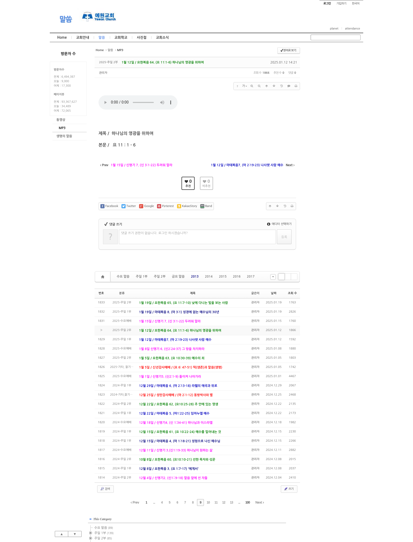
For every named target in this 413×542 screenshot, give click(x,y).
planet (334, 28)
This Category (323, 52)
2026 (322, 150)
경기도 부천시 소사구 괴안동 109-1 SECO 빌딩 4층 (215, 526)
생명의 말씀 (64, 136)
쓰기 (288, 489)
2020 (322, 119)
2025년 (325, 145)
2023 (323, 134)
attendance (352, 28)
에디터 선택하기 (279, 224)
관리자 (103, 72)
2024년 (325, 140)
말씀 (65, 19)
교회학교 (121, 37)
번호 (101, 293)
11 (215, 502)
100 (247, 502)
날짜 (274, 293)
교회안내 (82, 37)
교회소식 (162, 37)
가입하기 (341, 3)
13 (231, 502)
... (154, 502)
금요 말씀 (178, 276)
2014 (209, 276)
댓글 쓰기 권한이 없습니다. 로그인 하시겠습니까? (154, 233)
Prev (135, 502)
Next (259, 502)
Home (62, 37)
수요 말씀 (123, 276)
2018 (323, 108)
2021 (322, 124)
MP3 (62, 128)
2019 (323, 113)
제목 (192, 293)
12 (223, 502)
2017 (250, 276)
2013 (195, 276)
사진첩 (141, 37)
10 (208, 502)
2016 (236, 276)
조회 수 (292, 293)
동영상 (60, 119)
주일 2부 (159, 276)
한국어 (355, 3)
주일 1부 (141, 276)
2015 (223, 276)
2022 (322, 129)
